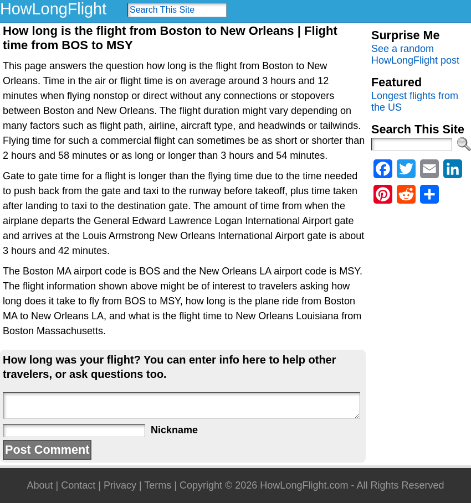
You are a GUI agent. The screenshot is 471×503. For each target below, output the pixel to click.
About (40, 485)
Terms (157, 485)
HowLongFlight (53, 9)
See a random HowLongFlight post (415, 54)
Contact (78, 485)
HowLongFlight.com (304, 485)
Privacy (120, 485)
